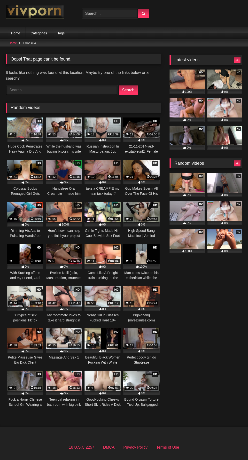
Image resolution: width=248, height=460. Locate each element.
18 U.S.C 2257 (81, 447)
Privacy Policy (135, 447)
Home (15, 33)
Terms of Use (167, 447)
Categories (39, 33)
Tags (61, 33)
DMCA (109, 447)
